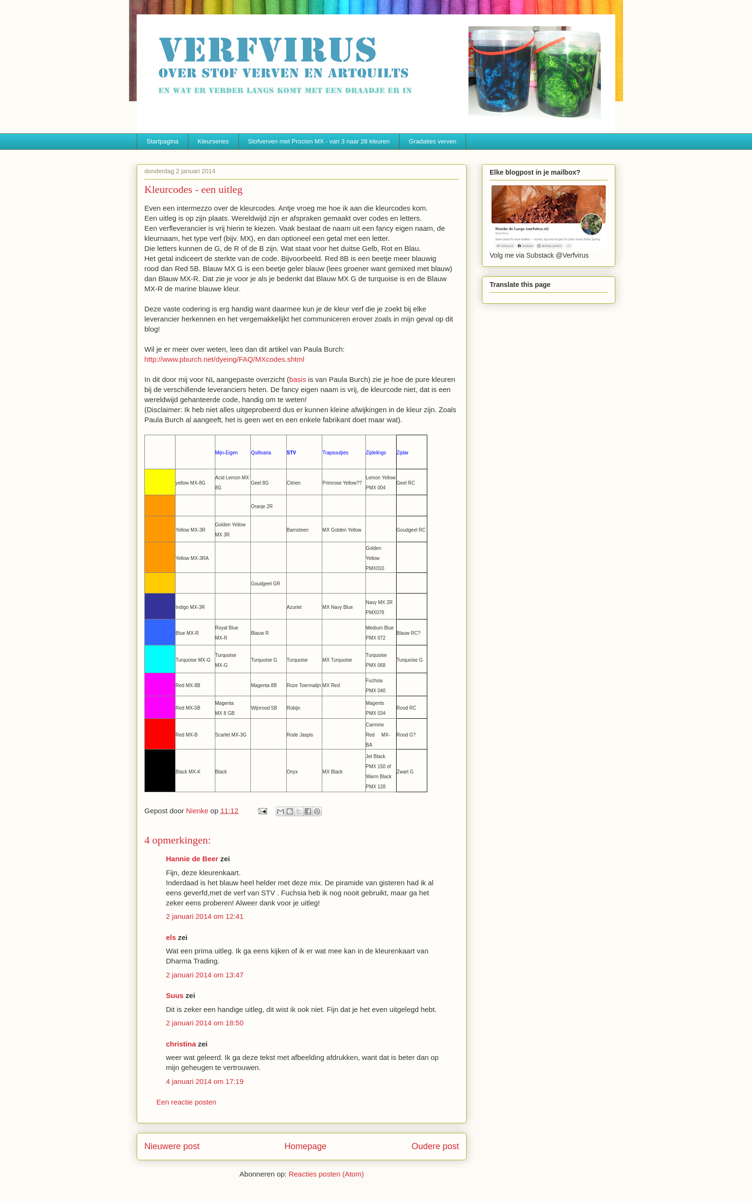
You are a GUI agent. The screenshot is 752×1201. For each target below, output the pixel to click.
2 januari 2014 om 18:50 (205, 1023)
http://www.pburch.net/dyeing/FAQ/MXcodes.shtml (224, 359)
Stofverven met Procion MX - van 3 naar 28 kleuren (319, 141)
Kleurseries (213, 141)
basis (297, 379)
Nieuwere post (172, 1146)
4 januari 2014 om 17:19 (205, 1081)
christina (181, 1044)
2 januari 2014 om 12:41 (205, 916)
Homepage (305, 1146)
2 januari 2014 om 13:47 (205, 975)
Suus (175, 995)
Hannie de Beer (192, 859)
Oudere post (435, 1146)
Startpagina (163, 141)
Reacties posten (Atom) (326, 1174)
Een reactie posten (186, 1102)
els (171, 937)
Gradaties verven (433, 141)
